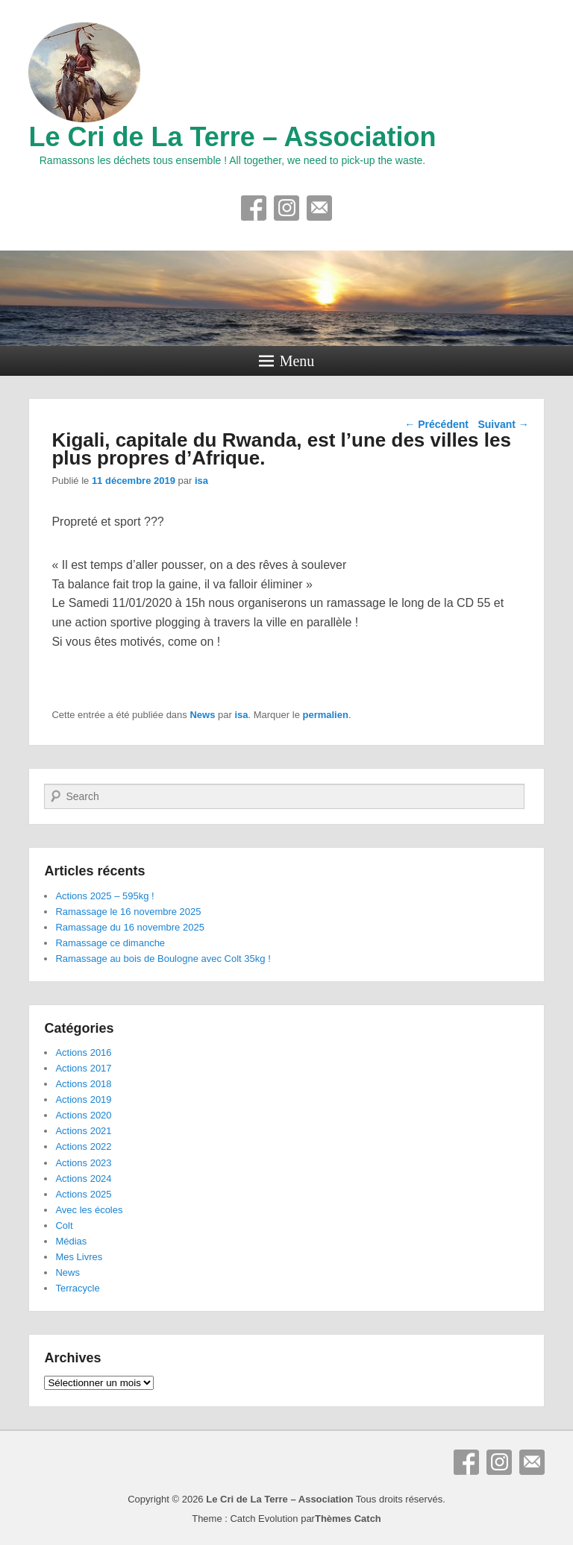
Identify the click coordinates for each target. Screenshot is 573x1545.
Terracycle (77, 1288)
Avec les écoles (88, 1209)
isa (201, 480)
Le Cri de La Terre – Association (232, 137)
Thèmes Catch (348, 1518)
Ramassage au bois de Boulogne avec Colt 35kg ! (162, 958)
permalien (325, 714)
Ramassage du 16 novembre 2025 (129, 927)
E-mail (319, 208)
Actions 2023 (83, 1162)
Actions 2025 (83, 1194)
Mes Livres (78, 1256)
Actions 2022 (83, 1146)
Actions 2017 (83, 1068)
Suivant (503, 424)
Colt (63, 1225)
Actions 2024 (83, 1178)
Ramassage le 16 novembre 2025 (128, 911)
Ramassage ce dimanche (110, 942)
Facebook (253, 208)
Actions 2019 (83, 1099)
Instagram (286, 208)
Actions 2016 (83, 1052)
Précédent (436, 424)
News (202, 714)
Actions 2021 (83, 1130)
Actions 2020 (83, 1115)
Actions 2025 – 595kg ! (104, 895)
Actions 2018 (83, 1083)
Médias (71, 1241)
